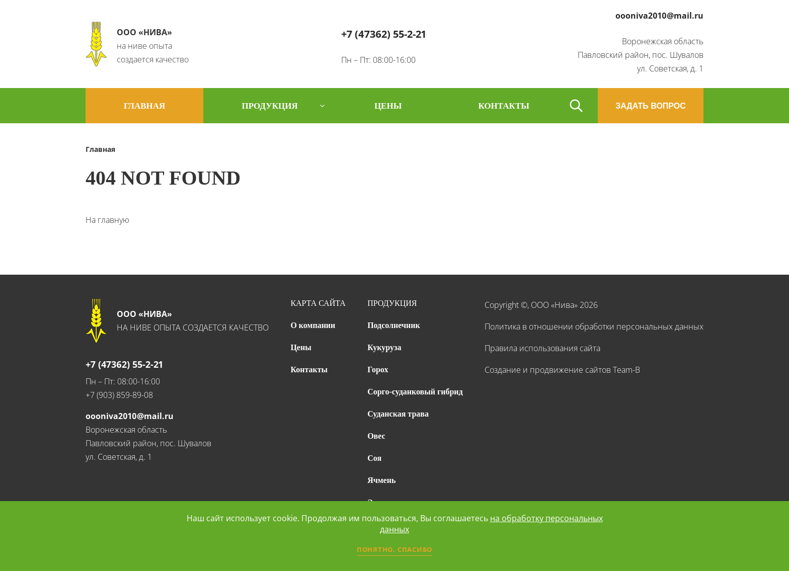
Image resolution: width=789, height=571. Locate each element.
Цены (300, 347)
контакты (503, 106)
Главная (144, 106)
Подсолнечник (393, 325)
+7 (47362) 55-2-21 (383, 34)
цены (388, 106)
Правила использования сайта (542, 348)
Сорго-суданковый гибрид (415, 391)
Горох (377, 369)
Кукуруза (384, 347)
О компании (312, 325)
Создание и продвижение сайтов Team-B (562, 369)
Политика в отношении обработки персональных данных (594, 326)
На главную (107, 219)
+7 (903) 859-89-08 (119, 394)
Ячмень (381, 480)
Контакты (309, 369)
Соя (374, 458)
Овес (376, 436)
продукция (269, 106)
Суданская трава (398, 414)
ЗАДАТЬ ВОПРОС (650, 106)
